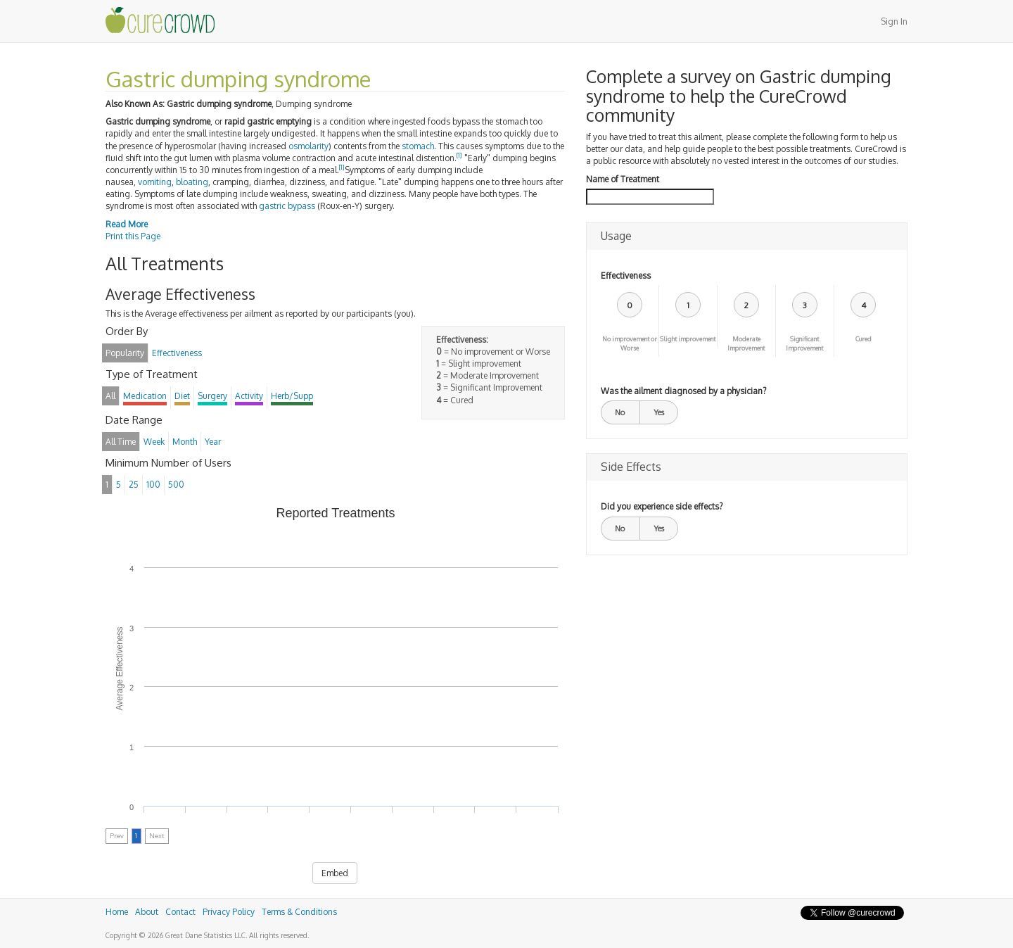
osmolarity (308, 146)
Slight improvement (687, 339)
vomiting (155, 182)
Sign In (894, 21)
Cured (863, 339)
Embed (334, 873)
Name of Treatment (622, 179)
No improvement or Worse (629, 343)
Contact (180, 911)
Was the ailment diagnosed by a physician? (683, 391)
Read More (127, 224)
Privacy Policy (229, 911)
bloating (192, 182)
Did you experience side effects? (661, 506)
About (146, 911)
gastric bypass (287, 206)
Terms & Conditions (299, 911)
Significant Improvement (804, 343)
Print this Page (133, 236)
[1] (459, 155)
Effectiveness (626, 275)
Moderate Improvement (746, 343)
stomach (418, 146)
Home (117, 911)
